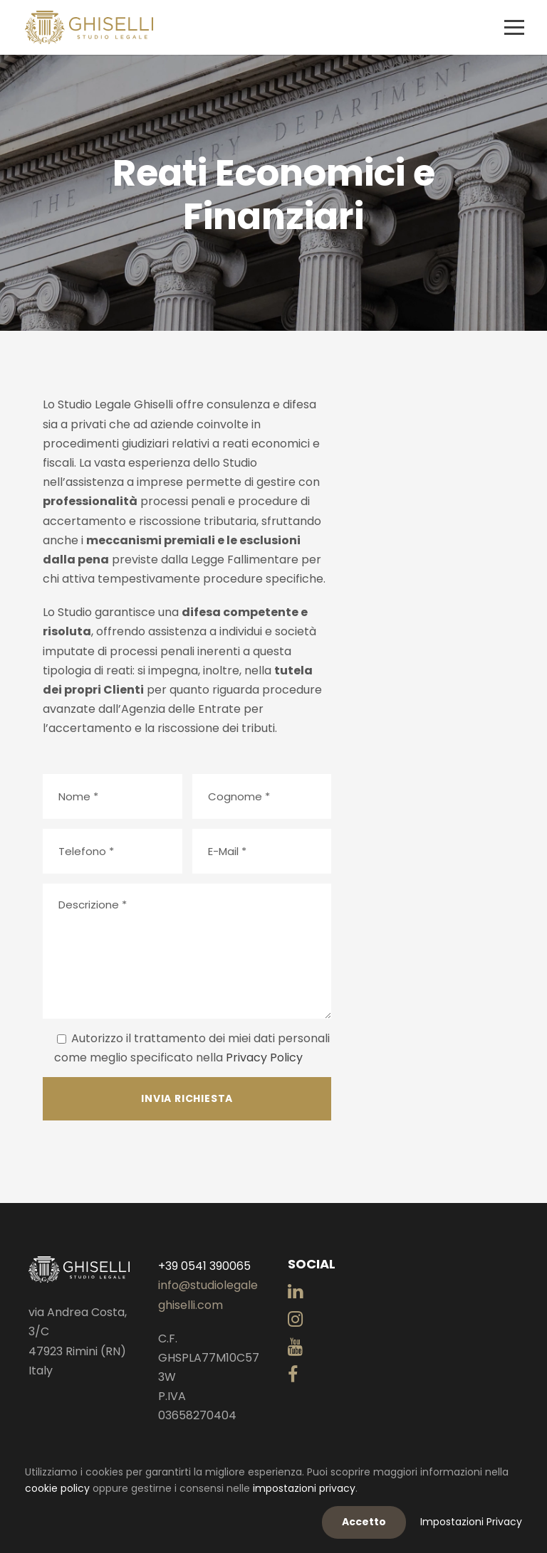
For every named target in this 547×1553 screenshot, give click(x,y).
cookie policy (57, 1488)
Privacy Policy (264, 1057)
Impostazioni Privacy (471, 1522)
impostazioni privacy (304, 1488)
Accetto (364, 1522)
